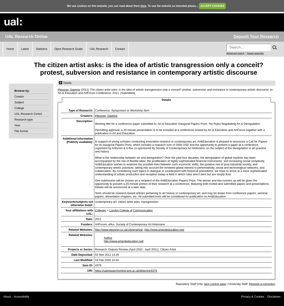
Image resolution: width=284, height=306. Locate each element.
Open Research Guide (68, 49)
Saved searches (255, 53)
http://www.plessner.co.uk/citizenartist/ (119, 229)
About (7, 296)
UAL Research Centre (28, 113)
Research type (23, 119)
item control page (215, 284)
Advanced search (235, 53)
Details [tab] (166, 99)
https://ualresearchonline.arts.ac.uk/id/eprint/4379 (126, 270)
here (143, 6)
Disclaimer (274, 296)
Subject (19, 102)
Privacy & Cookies (252, 296)
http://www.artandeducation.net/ (164, 229)
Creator (19, 96)
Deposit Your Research (256, 36)
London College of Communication (131, 210)
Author (108, 238)
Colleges (100, 210)
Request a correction (262, 284)
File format (21, 131)
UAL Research (99, 49)
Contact (120, 49)
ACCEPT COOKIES (212, 6)
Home (10, 49)
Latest (25, 49)
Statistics (41, 49)
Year (17, 125)
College (19, 108)
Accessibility (21, 296)
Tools (65, 83)
